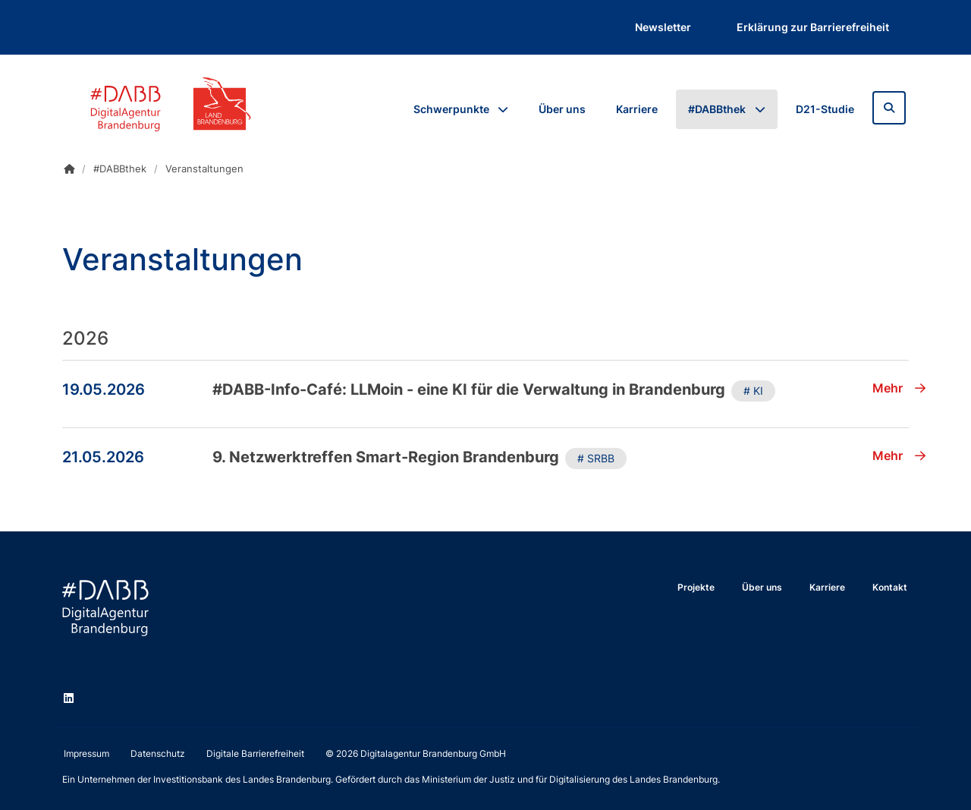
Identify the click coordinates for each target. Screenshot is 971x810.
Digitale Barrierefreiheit (255, 753)
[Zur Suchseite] (889, 107)
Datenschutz (157, 753)
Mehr (898, 388)
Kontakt (889, 587)
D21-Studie (825, 108)
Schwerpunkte (451, 108)
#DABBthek (717, 108)
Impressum (86, 753)
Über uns (562, 108)
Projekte (696, 587)
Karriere (637, 108)
